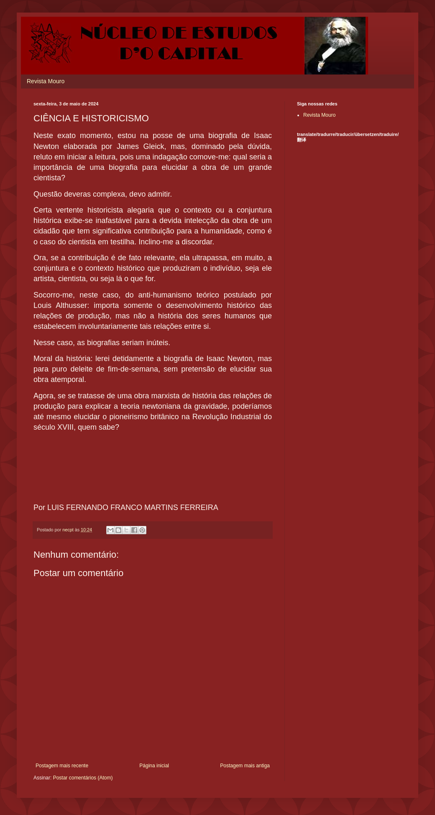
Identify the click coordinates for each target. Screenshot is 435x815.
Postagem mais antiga (245, 766)
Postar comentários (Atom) (83, 778)
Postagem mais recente (62, 766)
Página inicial (154, 766)
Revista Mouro (45, 81)
